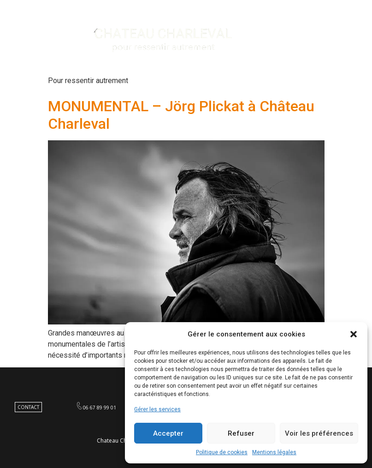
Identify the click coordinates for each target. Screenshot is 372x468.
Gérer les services (157, 409)
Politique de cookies (222, 452)
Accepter (168, 433)
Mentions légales (274, 452)
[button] (353, 334)
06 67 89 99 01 (99, 407)
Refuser (241, 433)
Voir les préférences (319, 433)
